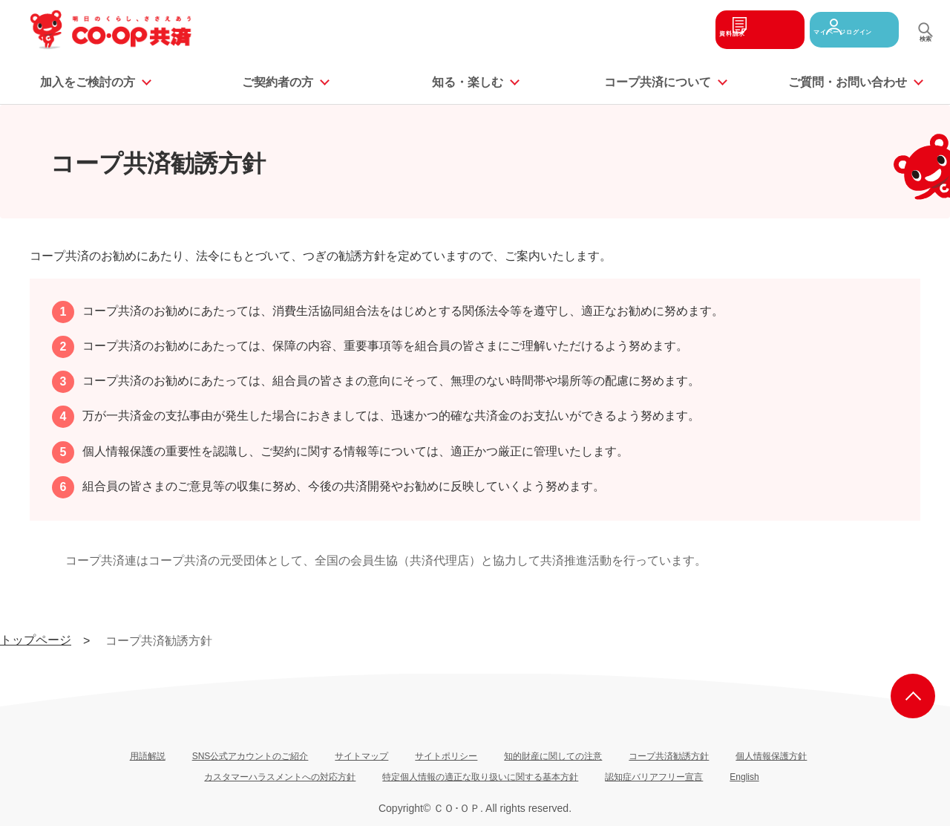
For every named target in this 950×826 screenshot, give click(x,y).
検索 (925, 43)
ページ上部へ (913, 696)
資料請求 (726, 29)
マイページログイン (844, 29)
